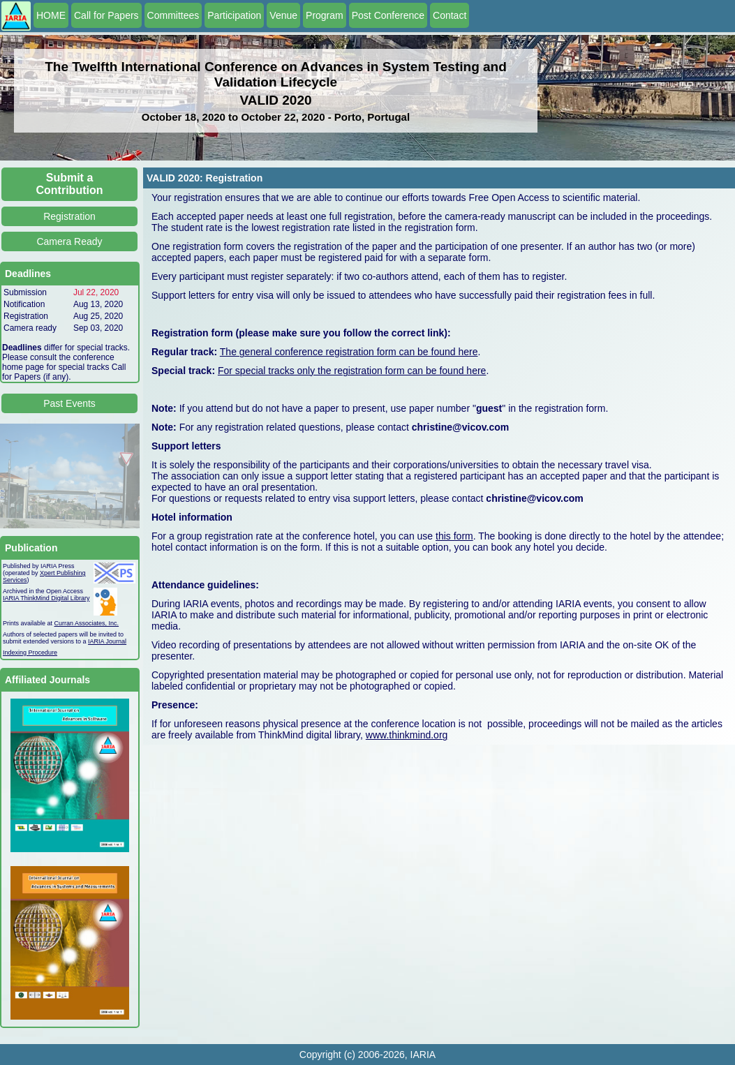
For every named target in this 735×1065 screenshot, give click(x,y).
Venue (283, 15)
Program (324, 15)
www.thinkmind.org (407, 734)
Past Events (69, 403)
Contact (449, 15)
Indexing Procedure (30, 652)
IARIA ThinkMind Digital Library (46, 598)
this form (454, 536)
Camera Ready (69, 241)
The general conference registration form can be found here (349, 351)
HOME (51, 15)
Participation (234, 15)
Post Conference (388, 15)
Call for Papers (106, 15)
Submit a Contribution (69, 184)
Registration (69, 216)
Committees (173, 15)
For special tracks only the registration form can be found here (352, 370)
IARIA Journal (107, 641)
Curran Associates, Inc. (86, 623)
